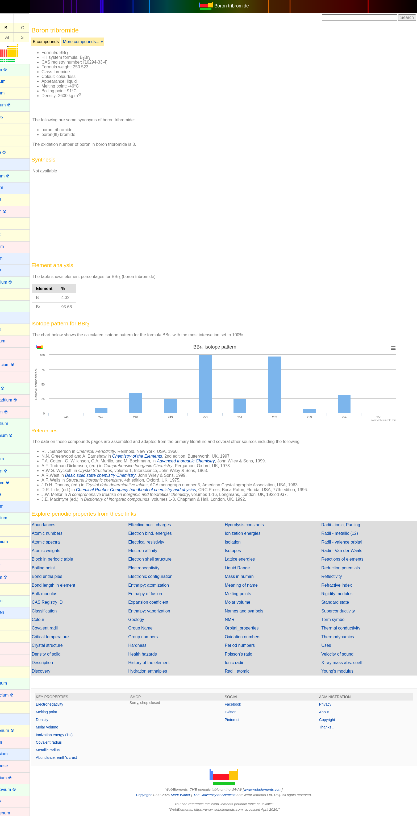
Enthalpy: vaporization (163, 611)
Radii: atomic (246, 671)
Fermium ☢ (15, 471)
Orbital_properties (251, 628)
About (328, 712)
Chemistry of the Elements (155, 456)
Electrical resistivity (160, 542)
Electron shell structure (163, 559)
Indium (10, 624)
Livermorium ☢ (18, 730)
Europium (13, 459)
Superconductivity (342, 611)
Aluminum (13, 93)
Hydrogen (13, 612)
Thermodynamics (342, 637)
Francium (13, 506)
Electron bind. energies (163, 533)
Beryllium (12, 187)
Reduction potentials (345, 568)
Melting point (64, 712)
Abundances (61, 525)
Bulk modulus (62, 593)
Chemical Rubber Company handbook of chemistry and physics (154, 489)
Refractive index (341, 585)
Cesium (11, 317)
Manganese (15, 766)
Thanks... (331, 727)
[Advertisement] (273, 79)
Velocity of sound (342, 654)
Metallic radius (66, 750)
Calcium (11, 270)
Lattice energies (249, 559)
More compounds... (99, 41)
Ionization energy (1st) (72, 735)
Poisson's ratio (247, 654)
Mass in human (248, 576)
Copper (11, 376)
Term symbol (338, 619)
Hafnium (12, 565)
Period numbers (249, 645)
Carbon (11, 293)
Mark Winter (189, 795)
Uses (330, 645)
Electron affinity (156, 550)
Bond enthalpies (65, 576)
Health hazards (156, 654)
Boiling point (61, 568)
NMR (238, 619)
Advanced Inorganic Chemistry (204, 461)
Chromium (13, 341)
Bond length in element (71, 585)
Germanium (15, 541)
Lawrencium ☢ (18, 695)
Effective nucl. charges (163, 525)
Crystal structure (65, 645)
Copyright (332, 720)
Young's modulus (342, 671)
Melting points (247, 593)
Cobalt (10, 352)
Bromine (12, 234)
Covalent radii (63, 628)
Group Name (154, 628)
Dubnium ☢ (15, 412)
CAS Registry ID (65, 602)
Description (60, 662)
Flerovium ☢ (15, 483)
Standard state (339, 602)
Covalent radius (67, 742)
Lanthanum (14, 683)
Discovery (59, 671)
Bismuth (11, 199)
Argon (9, 128)
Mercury (11, 801)
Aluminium (14, 81)
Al (25, 37)
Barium (10, 163)
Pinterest (241, 720)
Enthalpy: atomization (162, 585)
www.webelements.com (272, 790)
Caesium (12, 258)
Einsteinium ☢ (17, 435)
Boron (9, 223)
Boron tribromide (240, 6)
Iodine (9, 636)
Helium (10, 588)
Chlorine (12, 329)
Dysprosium (15, 423)
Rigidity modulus (341, 593)
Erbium (10, 447)
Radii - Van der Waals (346, 550)
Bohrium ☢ (14, 211)
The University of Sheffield (223, 795)
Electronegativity (157, 568)
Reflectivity (336, 576)
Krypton (11, 671)
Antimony (13, 116)
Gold (8, 553)
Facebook (242, 704)
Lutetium (12, 742)
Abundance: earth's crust (74, 757)
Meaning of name (250, 585)
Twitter (239, 712)
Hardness (151, 645)
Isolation (242, 542)
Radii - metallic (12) (344, 533)
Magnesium (15, 754)
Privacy (330, 704)
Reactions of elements (347, 559)
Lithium (11, 718)
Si (41, 37)
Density (60, 720)
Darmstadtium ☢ (19, 400)
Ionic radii (243, 662)
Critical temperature (68, 637)
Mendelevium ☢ (19, 789)
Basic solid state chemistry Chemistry (118, 475)
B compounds (64, 41)
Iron (7, 659)
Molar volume (246, 602)
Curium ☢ (13, 388)
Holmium (12, 600)
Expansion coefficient (162, 602)
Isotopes (242, 550)
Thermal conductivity (345, 628)
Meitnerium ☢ (17, 778)
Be (9, 28)
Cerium (11, 305)
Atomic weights (64, 550)
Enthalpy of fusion (159, 593)
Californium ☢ (17, 282)
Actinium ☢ (14, 69)
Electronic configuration (164, 576)
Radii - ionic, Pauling (345, 525)
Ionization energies (251, 533)
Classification (62, 611)
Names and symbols (253, 611)
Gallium (11, 529)
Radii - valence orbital (346, 542)
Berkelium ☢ (16, 176)
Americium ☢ (16, 105)
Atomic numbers (65, 533)
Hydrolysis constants (253, 525)
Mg (9, 37)
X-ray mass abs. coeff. (347, 662)
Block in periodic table (70, 559)
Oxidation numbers (251, 637)
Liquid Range (246, 568)
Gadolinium (14, 518)
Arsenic (11, 140)
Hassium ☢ (14, 577)
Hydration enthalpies (161, 671)
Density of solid (64, 654)
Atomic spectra (64, 542)
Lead (8, 707)
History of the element (162, 662)
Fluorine (11, 494)
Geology (150, 619)
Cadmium (13, 246)
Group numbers (156, 637)
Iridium (10, 647)
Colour (56, 619)
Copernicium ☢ (18, 364)
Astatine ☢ (14, 152)
